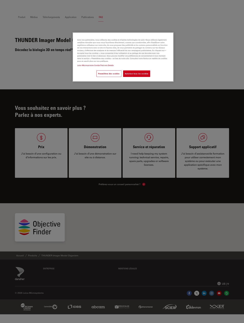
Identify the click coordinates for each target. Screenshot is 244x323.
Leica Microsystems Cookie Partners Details (95, 65)
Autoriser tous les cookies (136, 73)
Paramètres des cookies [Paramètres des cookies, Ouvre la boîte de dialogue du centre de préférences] (109, 73)
